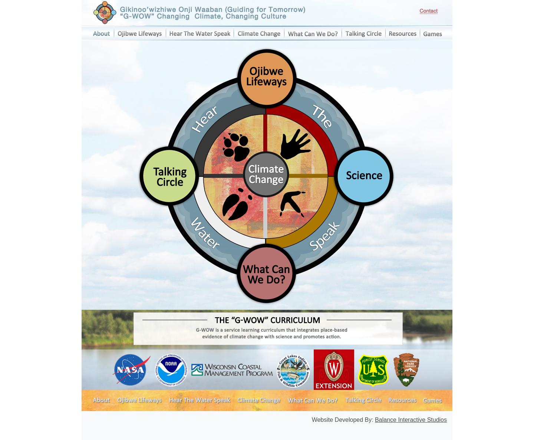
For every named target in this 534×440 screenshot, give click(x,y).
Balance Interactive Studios (411, 420)
